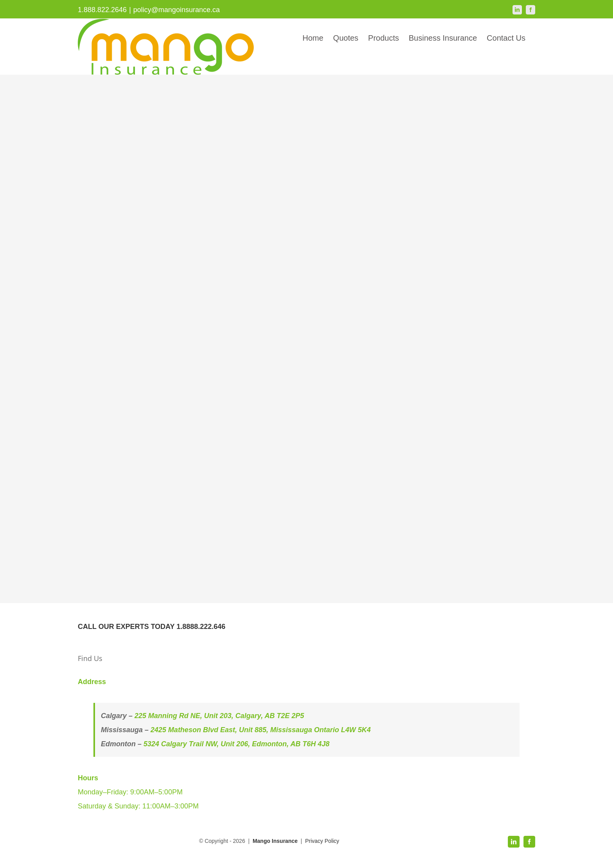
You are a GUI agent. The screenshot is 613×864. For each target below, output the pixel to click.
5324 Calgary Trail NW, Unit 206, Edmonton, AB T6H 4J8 (236, 744)
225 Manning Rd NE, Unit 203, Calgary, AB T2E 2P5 (219, 716)
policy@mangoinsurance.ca (176, 10)
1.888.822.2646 (102, 10)
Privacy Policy (322, 841)
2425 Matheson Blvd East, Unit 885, (210, 730)
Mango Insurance (276, 841)
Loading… (234, 333)
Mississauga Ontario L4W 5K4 (320, 730)
